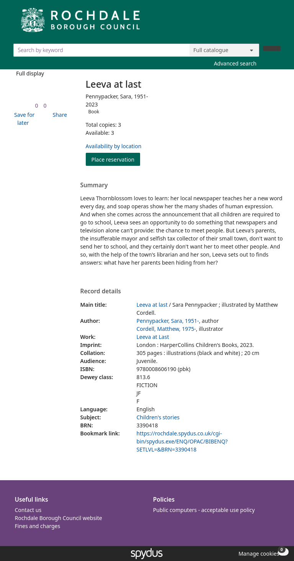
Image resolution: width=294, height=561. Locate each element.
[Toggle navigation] (277, 22)
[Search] (272, 48)
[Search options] (224, 50)
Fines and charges (37, 526)
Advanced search (235, 63)
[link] (36, 105)
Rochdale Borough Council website (58, 518)
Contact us (28, 510)
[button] (23, 119)
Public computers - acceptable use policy (204, 510)
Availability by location (114, 146)
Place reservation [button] (115, 159)
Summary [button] (94, 185)
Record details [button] (100, 291)
